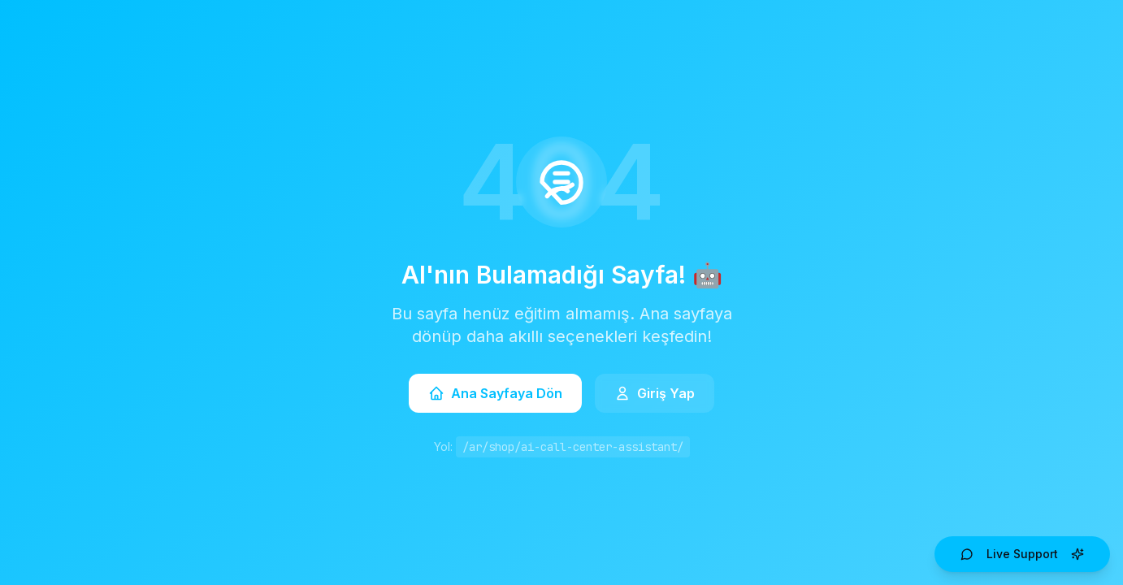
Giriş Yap (654, 393)
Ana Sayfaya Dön (495, 393)
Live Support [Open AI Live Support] (1022, 554)
